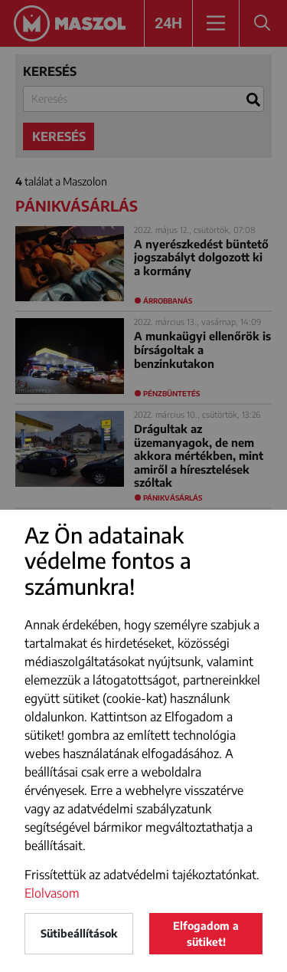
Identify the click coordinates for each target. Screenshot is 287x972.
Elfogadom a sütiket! (206, 933)
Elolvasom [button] (52, 893)
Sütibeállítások (79, 933)
